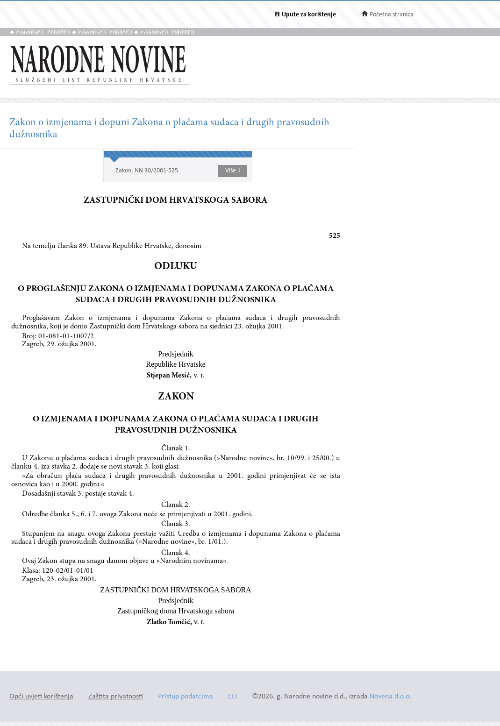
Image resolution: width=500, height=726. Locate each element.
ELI (232, 697)
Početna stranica (392, 14)
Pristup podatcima (185, 697)
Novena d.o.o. (390, 697)
